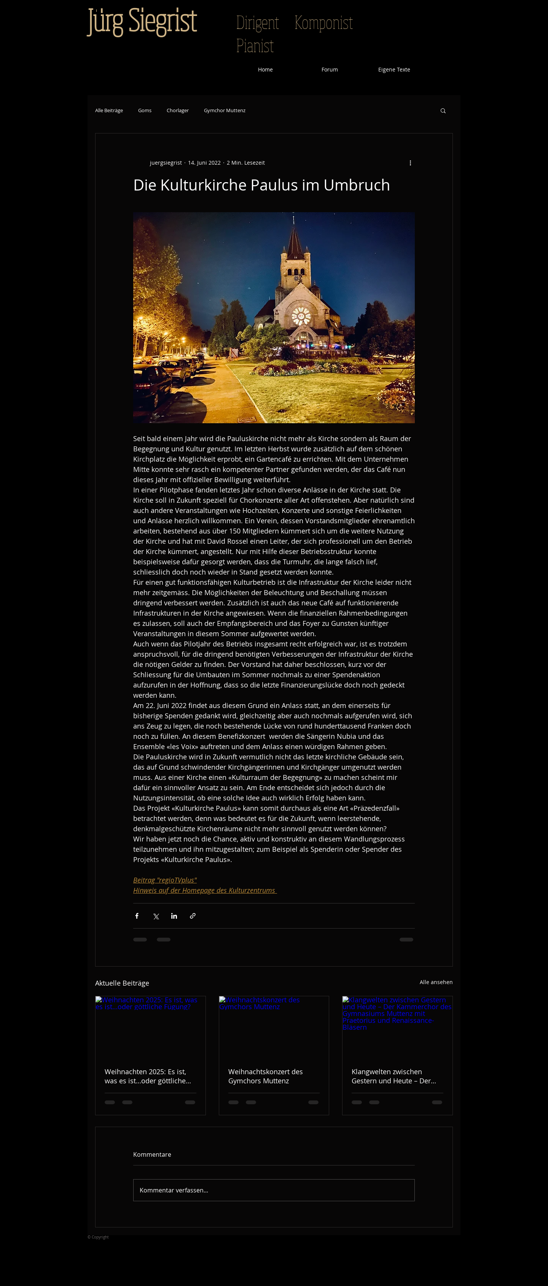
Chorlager (178, 110)
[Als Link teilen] (192, 915)
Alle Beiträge (109, 110)
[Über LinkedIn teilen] (174, 915)
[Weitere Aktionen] (410, 162)
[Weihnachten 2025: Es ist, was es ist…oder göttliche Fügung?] (151, 1027)
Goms (144, 110)
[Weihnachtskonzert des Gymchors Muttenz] (274, 1027)
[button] (443, 110)
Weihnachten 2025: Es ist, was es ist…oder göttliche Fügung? (145, 1076)
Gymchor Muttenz (224, 110)
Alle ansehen (436, 982)
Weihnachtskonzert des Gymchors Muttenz (265, 1076)
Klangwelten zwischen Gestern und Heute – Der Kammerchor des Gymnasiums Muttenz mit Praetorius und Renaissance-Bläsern (393, 1076)
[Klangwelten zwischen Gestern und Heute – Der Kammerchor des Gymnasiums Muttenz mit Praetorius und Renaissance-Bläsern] (397, 1027)
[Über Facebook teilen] (136, 915)
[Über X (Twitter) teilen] (155, 915)
